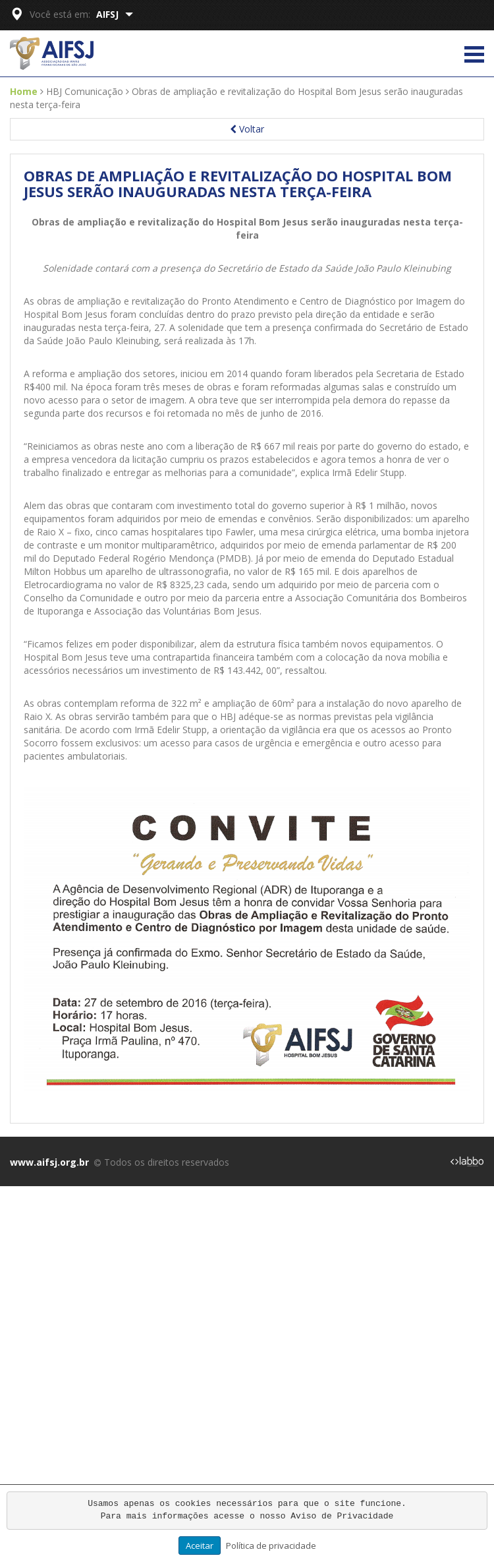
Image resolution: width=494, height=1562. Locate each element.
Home (24, 91)
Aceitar (199, 1545)
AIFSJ (114, 14)
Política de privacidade (271, 1545)
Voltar (247, 129)
